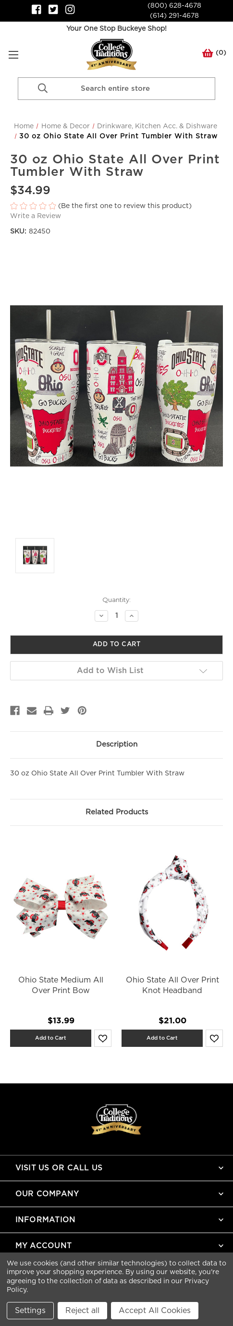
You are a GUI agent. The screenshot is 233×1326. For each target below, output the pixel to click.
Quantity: (116, 599)
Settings (30, 1310)
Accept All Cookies (155, 1310)
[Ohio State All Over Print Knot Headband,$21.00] (172, 903)
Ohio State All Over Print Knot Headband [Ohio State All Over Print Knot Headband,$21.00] (172, 985)
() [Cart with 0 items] (214, 54)
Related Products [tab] (117, 812)
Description (116, 744)
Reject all (82, 1310)
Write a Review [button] (35, 216)
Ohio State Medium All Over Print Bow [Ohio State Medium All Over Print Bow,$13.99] (60, 985)
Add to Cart (50, 1038)
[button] (116, 206)
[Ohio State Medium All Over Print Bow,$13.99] (61, 903)
